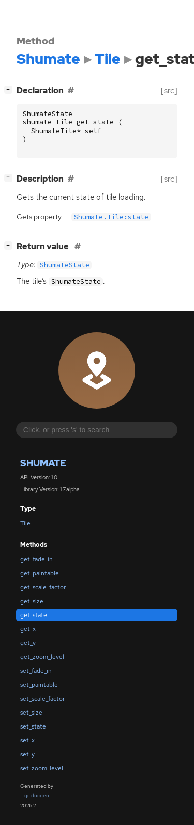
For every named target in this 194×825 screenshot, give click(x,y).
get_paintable (39, 573)
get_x (28, 629)
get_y (28, 643)
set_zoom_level (41, 768)
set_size (31, 712)
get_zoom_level (42, 657)
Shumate (43, 463)
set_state (33, 726)
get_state (33, 615)
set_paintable (39, 685)
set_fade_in (36, 671)
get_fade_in (36, 559)
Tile (25, 523)
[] (10, 89)
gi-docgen (36, 795)
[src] (169, 90)
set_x (27, 740)
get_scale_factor (43, 587)
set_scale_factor (42, 698)
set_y (27, 754)
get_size (31, 601)
